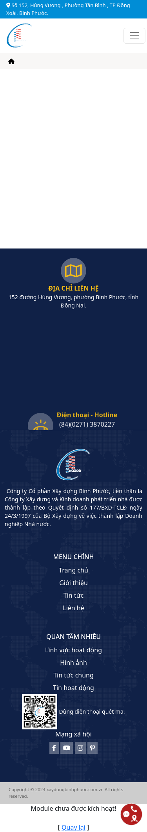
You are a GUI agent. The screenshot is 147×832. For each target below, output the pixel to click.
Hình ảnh (73, 662)
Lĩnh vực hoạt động (73, 650)
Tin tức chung (73, 675)
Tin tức (73, 595)
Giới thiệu (73, 582)
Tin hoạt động (73, 687)
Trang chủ (73, 570)
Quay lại (73, 827)
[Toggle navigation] (134, 36)
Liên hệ (73, 608)
